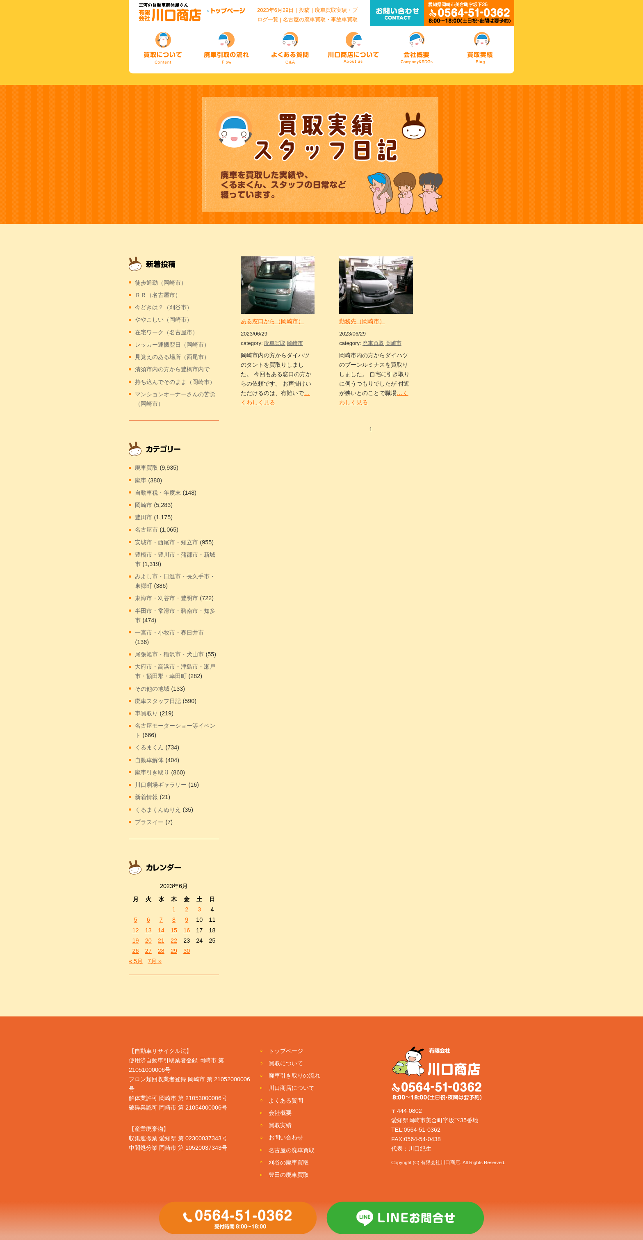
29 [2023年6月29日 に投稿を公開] (174, 951)
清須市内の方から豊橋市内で (172, 369)
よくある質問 (286, 1100)
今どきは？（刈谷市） (163, 307)
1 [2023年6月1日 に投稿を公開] (174, 909)
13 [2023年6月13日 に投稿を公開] (148, 930)
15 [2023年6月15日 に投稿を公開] (174, 930)
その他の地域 (152, 688)
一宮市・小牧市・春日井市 (169, 632)
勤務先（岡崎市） (362, 321)
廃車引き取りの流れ (294, 1075)
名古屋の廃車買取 (292, 1150)
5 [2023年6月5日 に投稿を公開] (135, 919)
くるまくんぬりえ (158, 809)
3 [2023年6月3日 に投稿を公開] (199, 909)
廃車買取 (274, 343)
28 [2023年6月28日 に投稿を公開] (161, 951)
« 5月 (136, 961)
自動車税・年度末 (158, 492)
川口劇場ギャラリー (161, 784)
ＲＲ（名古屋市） (158, 295)
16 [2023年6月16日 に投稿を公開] (186, 930)
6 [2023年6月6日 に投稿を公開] (148, 919)
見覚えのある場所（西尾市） (172, 357)
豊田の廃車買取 (289, 1174)
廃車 (140, 480)
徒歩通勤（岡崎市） (161, 282)
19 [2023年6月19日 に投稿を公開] (135, 940)
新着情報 (146, 797)
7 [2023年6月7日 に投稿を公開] (161, 919)
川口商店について (292, 1088)
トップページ (286, 1051)
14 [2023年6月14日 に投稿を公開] (161, 930)
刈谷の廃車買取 (289, 1162)
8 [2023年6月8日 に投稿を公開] (174, 919)
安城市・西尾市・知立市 (166, 542)
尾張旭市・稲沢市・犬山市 (169, 654)
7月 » (155, 961)
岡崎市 (295, 343)
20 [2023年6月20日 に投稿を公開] (148, 940)
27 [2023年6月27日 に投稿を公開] (148, 951)
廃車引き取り (152, 772)
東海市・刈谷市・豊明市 (166, 598)
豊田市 (143, 517)
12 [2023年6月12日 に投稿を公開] (135, 930)
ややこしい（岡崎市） (163, 319)
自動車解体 (149, 760)
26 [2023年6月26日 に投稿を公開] (135, 951)
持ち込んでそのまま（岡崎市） (175, 382)
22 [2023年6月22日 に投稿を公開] (174, 940)
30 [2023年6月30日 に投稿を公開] (186, 951)
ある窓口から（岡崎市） (272, 321)
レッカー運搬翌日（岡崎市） (172, 344)
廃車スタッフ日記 (158, 701)
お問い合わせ (286, 1137)
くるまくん (149, 747)
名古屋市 (146, 529)
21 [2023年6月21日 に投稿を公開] (161, 940)
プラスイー (149, 822)
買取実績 (280, 1125)
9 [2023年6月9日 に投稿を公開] (186, 919)
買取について (286, 1063)
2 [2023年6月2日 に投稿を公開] (186, 909)
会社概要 (280, 1113)
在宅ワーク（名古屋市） (166, 332)
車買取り (146, 713)
